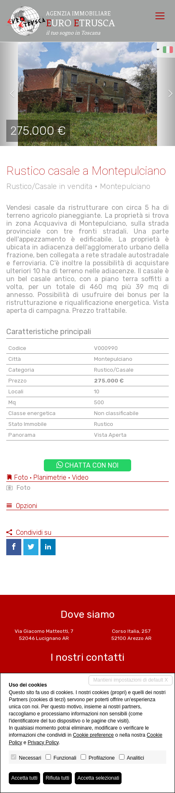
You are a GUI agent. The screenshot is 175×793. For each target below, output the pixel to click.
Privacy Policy (43, 742)
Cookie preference (93, 735)
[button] (9, 94)
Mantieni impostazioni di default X (130, 680)
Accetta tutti (24, 778)
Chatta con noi (87, 465)
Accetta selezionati (98, 778)
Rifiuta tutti (57, 778)
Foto (18, 487)
